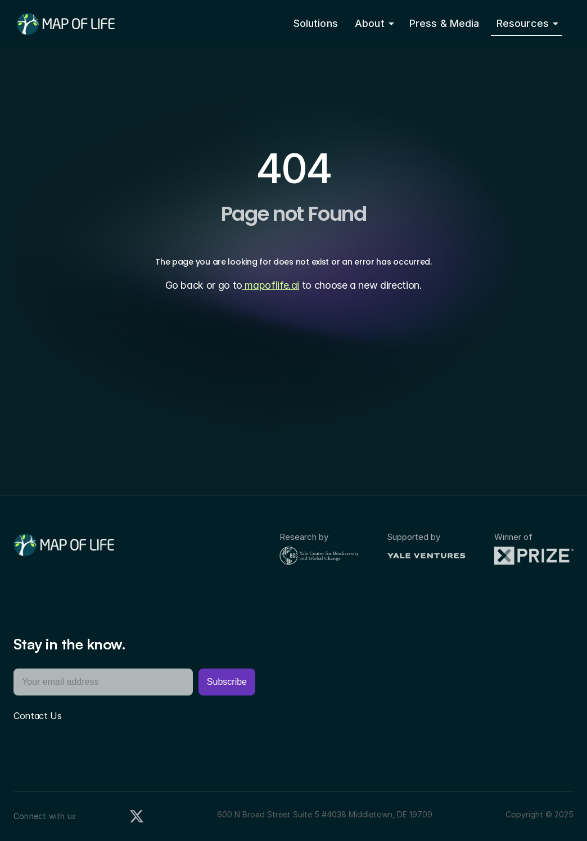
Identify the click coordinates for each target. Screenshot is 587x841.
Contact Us (37, 715)
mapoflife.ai (270, 285)
